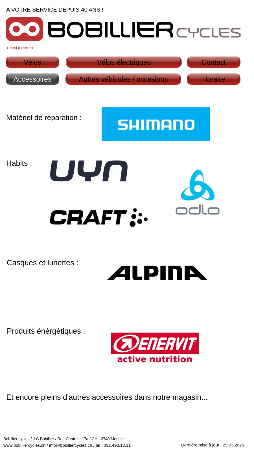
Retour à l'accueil (20, 48)
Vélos (32, 62)
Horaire (213, 79)
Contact (214, 62)
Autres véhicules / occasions (123, 79)
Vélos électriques (124, 62)
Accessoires (33, 79)
